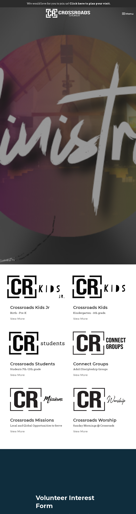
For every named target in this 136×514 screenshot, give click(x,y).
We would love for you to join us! (68, 3)
